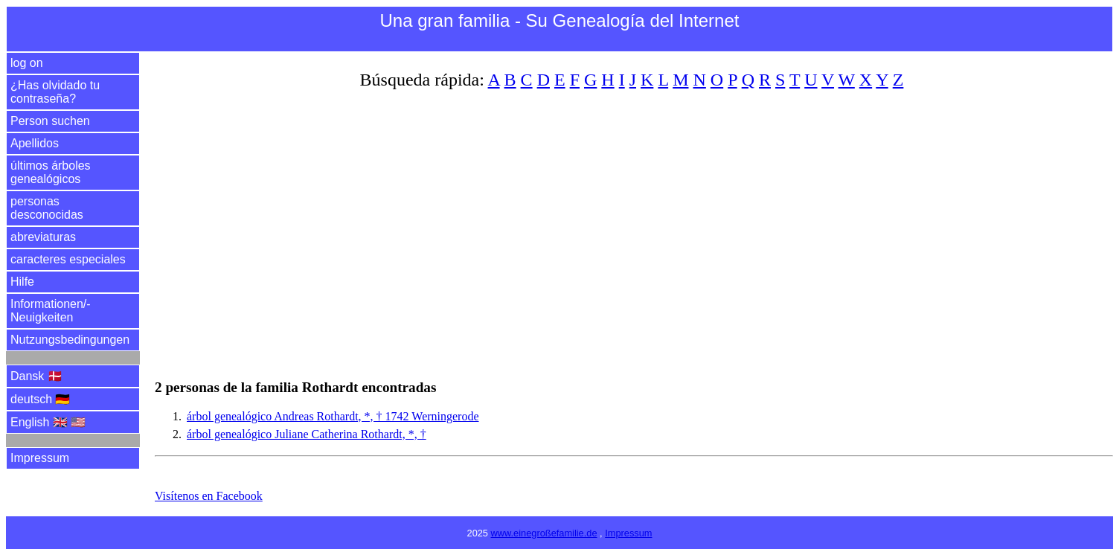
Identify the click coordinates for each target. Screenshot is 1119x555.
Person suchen (50, 121)
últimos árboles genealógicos (50, 172)
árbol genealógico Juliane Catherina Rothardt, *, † (306, 434)
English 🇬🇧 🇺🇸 (48, 422)
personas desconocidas (46, 208)
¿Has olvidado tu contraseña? (55, 92)
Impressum (39, 458)
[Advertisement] (601, 225)
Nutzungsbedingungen (69, 339)
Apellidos (34, 143)
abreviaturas (43, 237)
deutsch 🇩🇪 (40, 399)
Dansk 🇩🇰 (36, 376)
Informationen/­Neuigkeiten (50, 311)
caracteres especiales (68, 259)
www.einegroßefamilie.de (544, 533)
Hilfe (22, 281)
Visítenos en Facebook (209, 496)
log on (26, 63)
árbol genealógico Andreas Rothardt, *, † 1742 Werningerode (333, 416)
